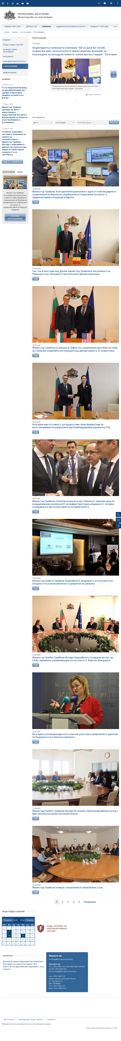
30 (18, 954)
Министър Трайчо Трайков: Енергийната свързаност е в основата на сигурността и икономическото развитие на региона (72, 593)
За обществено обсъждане (10, 50)
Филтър (114, 133)
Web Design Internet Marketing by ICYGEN (101, 1038)
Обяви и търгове (99, 26)
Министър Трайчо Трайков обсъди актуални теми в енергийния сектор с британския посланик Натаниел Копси (75, 823)
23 (18, 950)
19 (32, 946)
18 (27, 946)
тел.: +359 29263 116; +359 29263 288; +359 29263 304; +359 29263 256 (67, 978)
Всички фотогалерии (15, 217)
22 (14, 950)
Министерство (13, 26)
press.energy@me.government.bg (62, 982)
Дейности (31, 26)
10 (23, 942)
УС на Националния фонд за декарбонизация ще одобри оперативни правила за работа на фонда (14, 92)
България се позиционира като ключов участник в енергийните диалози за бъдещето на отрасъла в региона (75, 746)
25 (27, 950)
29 (14, 954)
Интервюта (8, 56)
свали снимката (93, 94)
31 (23, 954)
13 (4, 946)
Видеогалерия (9, 73)
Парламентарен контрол (14, 61)
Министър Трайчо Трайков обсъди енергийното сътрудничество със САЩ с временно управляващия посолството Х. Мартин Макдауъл (72, 669)
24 (23, 950)
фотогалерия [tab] (9, 172)
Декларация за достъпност (31, 1030)
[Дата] (43, 133)
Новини (46, 26)
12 (32, 942)
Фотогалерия (25, 32)
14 (9, 946)
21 (9, 950)
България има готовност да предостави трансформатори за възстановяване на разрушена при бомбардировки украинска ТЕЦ (71, 436)
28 (9, 954)
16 (18, 946)
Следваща (90, 912)
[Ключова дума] (92, 133)
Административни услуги (70, 26)
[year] (16, 931)
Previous (5, 185)
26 (32, 950)
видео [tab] (20, 172)
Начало (7, 32)
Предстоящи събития (13, 45)
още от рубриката (12, 162)
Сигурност (51, 1030)
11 (27, 942)
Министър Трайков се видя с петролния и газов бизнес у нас (67, 898)
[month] (22, 931)
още (35, 212)
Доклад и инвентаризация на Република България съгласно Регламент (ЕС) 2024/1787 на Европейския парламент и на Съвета (23, 976)
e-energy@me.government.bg (60, 970)
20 (4, 950)
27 (4, 954)
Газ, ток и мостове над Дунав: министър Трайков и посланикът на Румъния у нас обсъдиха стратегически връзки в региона (71, 283)
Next (24, 185)
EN (99, 3)
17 (23, 946)
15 (14, 946)
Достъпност (9, 1030)
